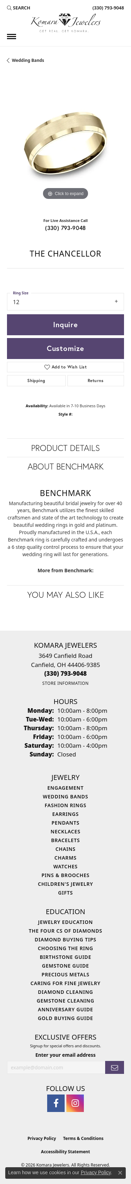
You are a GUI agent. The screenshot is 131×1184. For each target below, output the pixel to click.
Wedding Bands (28, 60)
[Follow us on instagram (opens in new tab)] (75, 1103)
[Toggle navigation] (11, 36)
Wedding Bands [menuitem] (65, 796)
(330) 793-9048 (65, 227)
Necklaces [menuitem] (65, 831)
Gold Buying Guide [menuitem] (65, 1018)
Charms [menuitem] (65, 857)
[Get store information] (65, 683)
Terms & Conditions (83, 1138)
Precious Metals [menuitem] (65, 974)
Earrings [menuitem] (65, 814)
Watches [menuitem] (65, 866)
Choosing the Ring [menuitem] (65, 948)
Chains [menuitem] (66, 849)
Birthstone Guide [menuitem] (66, 957)
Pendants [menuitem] (65, 822)
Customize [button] (65, 348)
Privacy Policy (42, 1138)
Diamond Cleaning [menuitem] (65, 992)
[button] (18, 8)
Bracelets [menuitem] (65, 840)
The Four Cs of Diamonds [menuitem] (65, 930)
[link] (107, 8)
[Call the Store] (65, 673)
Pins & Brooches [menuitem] (66, 875)
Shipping (36, 380)
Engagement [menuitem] (65, 787)
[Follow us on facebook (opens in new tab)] (56, 1103)
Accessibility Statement (65, 1152)
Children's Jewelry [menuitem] (65, 884)
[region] (65, 143)
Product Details (65, 447)
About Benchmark (66, 466)
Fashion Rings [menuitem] (65, 805)
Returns (96, 380)
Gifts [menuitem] (65, 892)
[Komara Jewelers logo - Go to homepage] (66, 23)
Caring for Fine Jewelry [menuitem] (65, 983)
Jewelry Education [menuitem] (65, 922)
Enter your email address (65, 1055)
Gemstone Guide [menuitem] (65, 965)
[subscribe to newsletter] (114, 1067)
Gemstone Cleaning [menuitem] (65, 1000)
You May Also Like (65, 594)
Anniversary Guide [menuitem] (65, 1009)
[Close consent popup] (120, 1173)
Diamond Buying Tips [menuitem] (65, 939)
